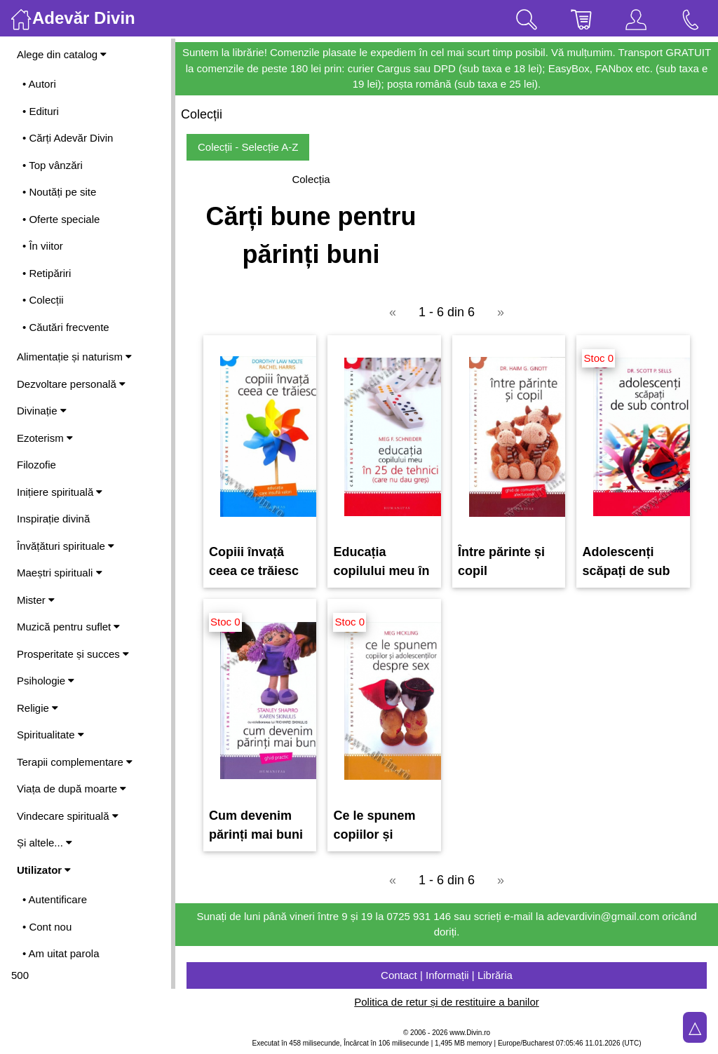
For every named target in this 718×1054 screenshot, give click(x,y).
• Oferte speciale (61, 219)
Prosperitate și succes (73, 654)
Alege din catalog (62, 54)
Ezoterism (45, 438)
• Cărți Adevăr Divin (67, 138)
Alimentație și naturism (74, 357)
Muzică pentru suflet (68, 627)
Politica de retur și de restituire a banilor (446, 1002)
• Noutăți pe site (59, 192)
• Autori (39, 84)
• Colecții (43, 300)
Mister (36, 600)
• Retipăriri (46, 273)
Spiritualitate (50, 735)
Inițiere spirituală (59, 492)
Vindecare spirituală (67, 816)
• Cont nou (47, 927)
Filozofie (36, 465)
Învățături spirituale (65, 546)
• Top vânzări (52, 165)
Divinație (42, 411)
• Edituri (40, 111)
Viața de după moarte (71, 789)
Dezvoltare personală (71, 384)
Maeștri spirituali (59, 573)
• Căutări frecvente (65, 327)
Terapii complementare (75, 762)
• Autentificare (54, 899)
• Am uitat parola (60, 953)
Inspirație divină (53, 519)
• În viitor (42, 246)
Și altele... (44, 843)
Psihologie (45, 681)
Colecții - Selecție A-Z (248, 147)
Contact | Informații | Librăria (447, 975)
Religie (37, 708)
